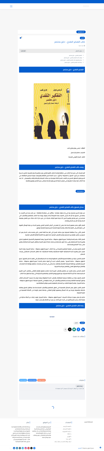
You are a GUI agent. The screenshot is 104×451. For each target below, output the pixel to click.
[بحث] (11, 6)
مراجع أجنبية (29, 6)
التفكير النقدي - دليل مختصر (75, 55)
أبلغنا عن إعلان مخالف (60, 2)
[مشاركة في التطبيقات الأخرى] (65, 329)
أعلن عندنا (68, 439)
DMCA (69, 434)
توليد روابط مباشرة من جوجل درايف (62, 441)
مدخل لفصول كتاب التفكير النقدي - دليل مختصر (71, 60)
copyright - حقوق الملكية (48, 2)
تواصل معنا (91, 2)
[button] (78, 329)
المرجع (80, 448)
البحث (73, 2)
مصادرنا (68, 2)
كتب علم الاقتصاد (43, 6)
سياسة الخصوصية (66, 431)
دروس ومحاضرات (20, 6)
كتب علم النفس (71, 6)
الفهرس (69, 436)
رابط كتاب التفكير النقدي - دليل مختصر (73, 62)
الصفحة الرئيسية (67, 426)
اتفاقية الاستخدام (67, 429)
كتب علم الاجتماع (53, 6)
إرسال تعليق (79, 386)
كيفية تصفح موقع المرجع (81, 2)
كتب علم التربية (63, 6)
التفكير (82, 38)
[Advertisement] (52, 20)
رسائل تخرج (35, 6)
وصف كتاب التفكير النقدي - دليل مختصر (73, 58)
